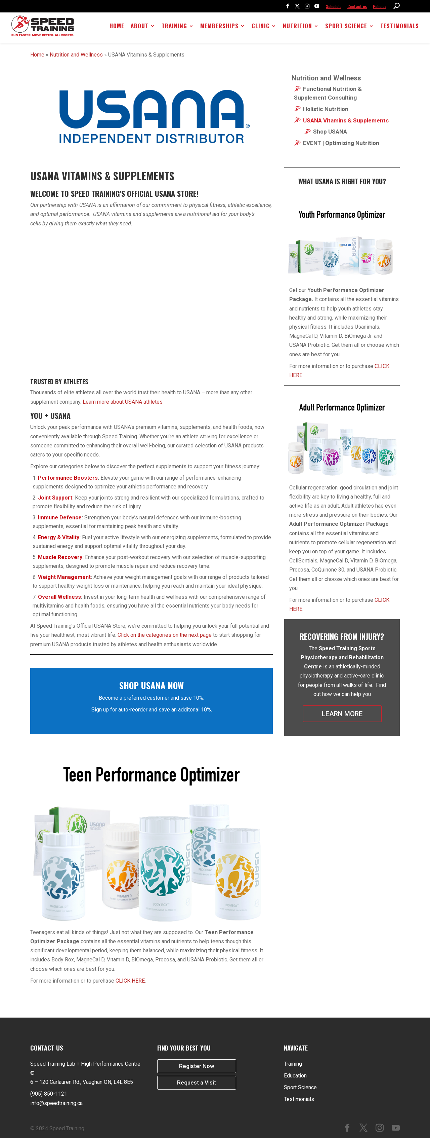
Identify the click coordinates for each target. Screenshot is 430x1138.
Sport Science (347, 28)
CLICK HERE (130, 981)
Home (117, 28)
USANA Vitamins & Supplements (346, 120)
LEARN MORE (342, 714)
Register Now (196, 1066)
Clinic (261, 28)
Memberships (220, 28)
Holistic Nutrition (325, 109)
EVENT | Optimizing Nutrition (341, 143)
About (140, 28)
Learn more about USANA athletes (122, 402)
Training (174, 28)
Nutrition (297, 28)
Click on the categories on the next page (165, 635)
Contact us (357, 6)
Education (295, 1075)
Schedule (333, 6)
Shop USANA (330, 131)
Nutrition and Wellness (76, 54)
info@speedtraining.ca (56, 1103)
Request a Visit (196, 1083)
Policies (379, 6)
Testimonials (400, 28)
